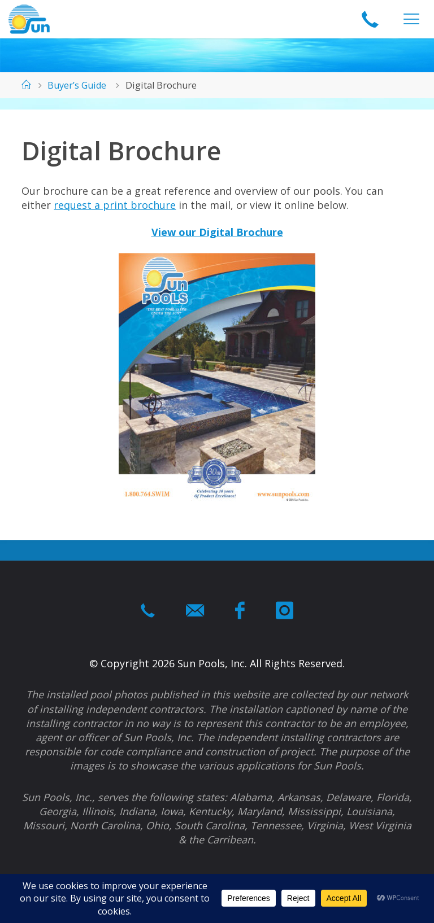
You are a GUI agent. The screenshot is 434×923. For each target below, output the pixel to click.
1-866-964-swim (370, 19)
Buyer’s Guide (76, 85)
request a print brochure (115, 205)
